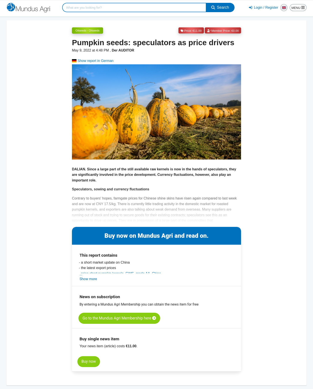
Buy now (89, 361)
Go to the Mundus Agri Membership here (119, 318)
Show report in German (92, 61)
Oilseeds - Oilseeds (87, 30)
